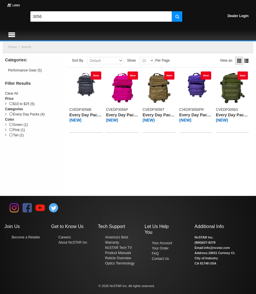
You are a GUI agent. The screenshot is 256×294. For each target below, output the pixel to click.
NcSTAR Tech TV (118, 248)
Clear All (11, 93)
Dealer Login (238, 16)
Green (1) (19, 125)
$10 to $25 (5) (22, 104)
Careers (64, 237)
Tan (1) (17, 135)
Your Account (162, 243)
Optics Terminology (120, 263)
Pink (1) (17, 130)
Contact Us (160, 259)
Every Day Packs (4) (27, 114)
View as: (226, 60)
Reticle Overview (118, 258)
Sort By (77, 60)
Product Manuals (118, 253)
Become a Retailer (26, 237)
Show (131, 60)
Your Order (160, 248)
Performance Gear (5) (25, 70)
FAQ (155, 253)
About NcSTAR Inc (72, 242)
